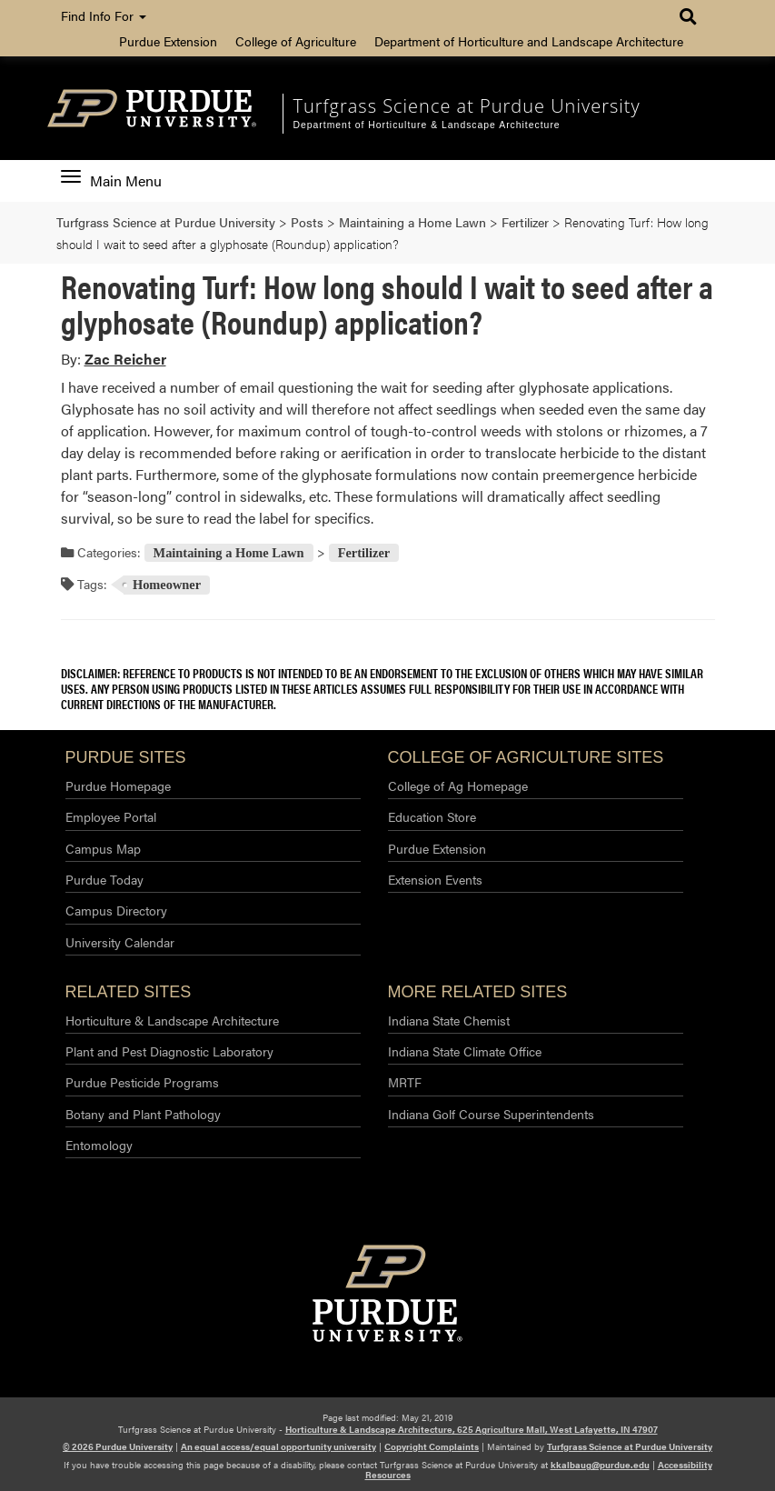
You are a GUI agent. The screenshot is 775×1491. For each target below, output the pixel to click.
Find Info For (103, 15)
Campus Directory (116, 910)
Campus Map (103, 848)
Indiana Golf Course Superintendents (491, 1114)
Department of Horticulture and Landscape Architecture (528, 41)
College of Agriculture (295, 41)
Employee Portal (110, 816)
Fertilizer (364, 552)
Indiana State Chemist (449, 1020)
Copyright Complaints (431, 1446)
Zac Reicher (125, 358)
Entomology (99, 1145)
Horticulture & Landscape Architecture (172, 1020)
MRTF (405, 1082)
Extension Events (435, 879)
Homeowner (167, 584)
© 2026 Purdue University (118, 1446)
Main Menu (111, 181)
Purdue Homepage (118, 785)
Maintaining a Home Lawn (229, 552)
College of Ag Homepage (458, 785)
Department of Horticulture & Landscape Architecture (426, 125)
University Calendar (119, 942)
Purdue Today (104, 879)
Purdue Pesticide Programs (142, 1082)
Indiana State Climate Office (465, 1051)
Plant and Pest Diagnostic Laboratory (169, 1051)
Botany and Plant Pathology (143, 1114)
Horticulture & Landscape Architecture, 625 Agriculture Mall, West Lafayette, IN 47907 (471, 1429)
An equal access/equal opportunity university (278, 1446)
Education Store (432, 816)
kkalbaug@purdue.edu (600, 1464)
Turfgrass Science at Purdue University (466, 106)
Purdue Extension (168, 41)
